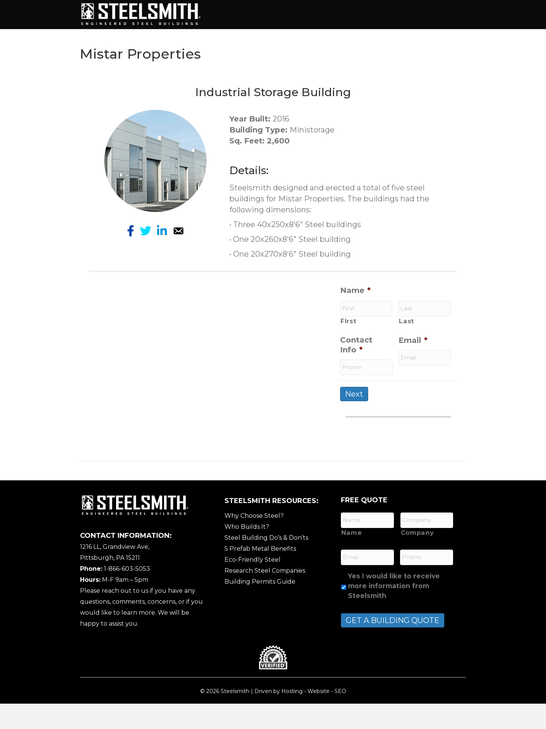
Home (229, 14)
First (348, 346)
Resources (278, 40)
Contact (323, 40)
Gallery (234, 40)
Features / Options (420, 14)
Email (413, 366)
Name (355, 315)
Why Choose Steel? (254, 541)
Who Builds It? (246, 552)
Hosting (292, 716)
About (260, 14)
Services (360, 14)
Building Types (308, 14)
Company (417, 558)
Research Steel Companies (264, 596)
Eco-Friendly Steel (252, 585)
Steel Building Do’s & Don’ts (266, 563)
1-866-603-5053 (127, 594)
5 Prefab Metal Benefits (260, 574)
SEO (340, 716)
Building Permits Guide (259, 607)
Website (318, 716)
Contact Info (356, 370)
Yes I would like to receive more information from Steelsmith (394, 611)
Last (406, 346)
